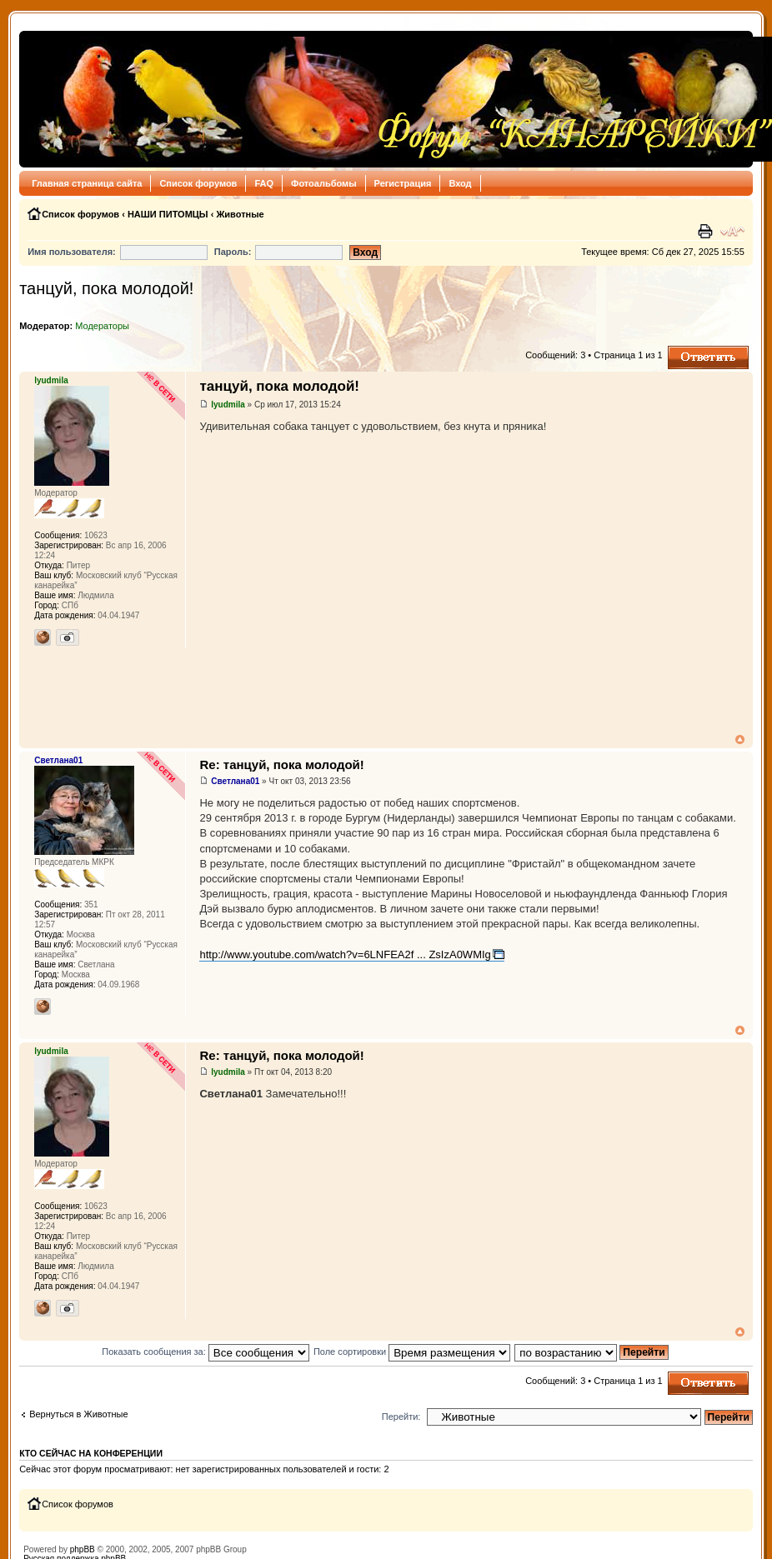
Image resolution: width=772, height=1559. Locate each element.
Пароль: (233, 252)
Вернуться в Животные (78, 1414)
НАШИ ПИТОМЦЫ (168, 214)
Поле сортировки (411, 1352)
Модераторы (102, 326)
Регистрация (403, 183)
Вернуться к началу (739, 739)
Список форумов (198, 183)
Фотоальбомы (324, 183)
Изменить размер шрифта (732, 231)
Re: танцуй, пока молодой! (281, 764)
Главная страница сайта (87, 183)
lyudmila (228, 404)
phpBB (82, 1549)
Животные (239, 214)
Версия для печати (707, 231)
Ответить (708, 357)
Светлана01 (235, 781)
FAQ (263, 183)
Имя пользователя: (72, 252)
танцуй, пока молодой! (106, 288)
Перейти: (401, 1417)
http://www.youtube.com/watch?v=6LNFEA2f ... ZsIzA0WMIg (344, 954)
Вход (460, 183)
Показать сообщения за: (205, 1352)
